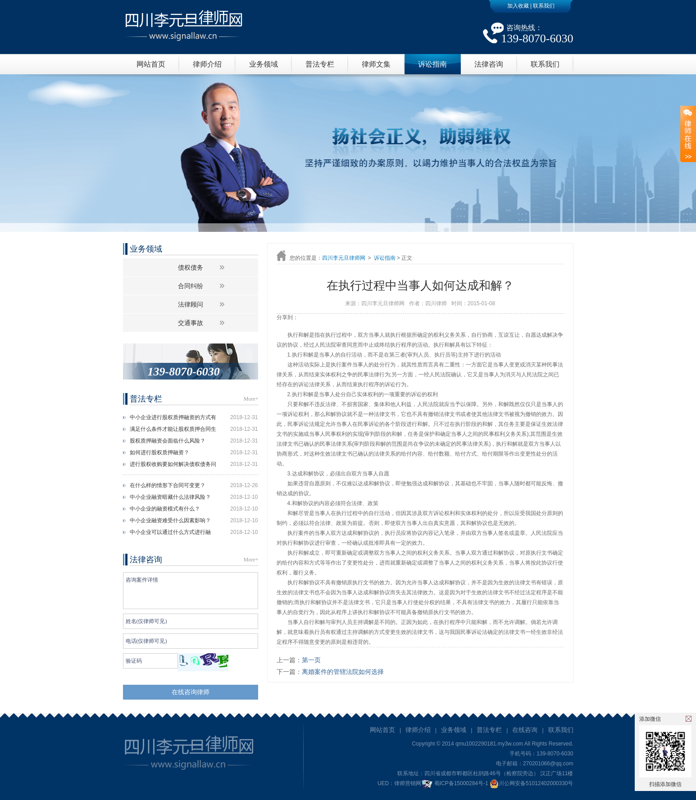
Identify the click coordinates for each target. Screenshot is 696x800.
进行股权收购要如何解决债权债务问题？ (173, 465)
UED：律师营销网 (399, 783)
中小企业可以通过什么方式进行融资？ (170, 533)
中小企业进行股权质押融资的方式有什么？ (173, 418)
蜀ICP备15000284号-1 (461, 783)
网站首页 (150, 64)
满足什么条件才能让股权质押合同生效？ (173, 430)
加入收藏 (518, 6)
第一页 (311, 660)
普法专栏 (319, 64)
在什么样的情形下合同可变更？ (167, 485)
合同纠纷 (190, 285)
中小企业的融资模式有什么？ (165, 509)
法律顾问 (190, 304)
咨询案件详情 (190, 590)
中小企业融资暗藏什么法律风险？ (170, 497)
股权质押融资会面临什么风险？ (167, 441)
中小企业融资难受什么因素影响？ (170, 520)
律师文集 (376, 64)
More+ (251, 399)
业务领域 (263, 64)
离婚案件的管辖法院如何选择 (343, 671)
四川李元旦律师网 (343, 258)
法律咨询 (488, 64)
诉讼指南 (432, 64)
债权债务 (190, 267)
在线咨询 (524, 729)
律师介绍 (207, 64)
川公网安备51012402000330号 (531, 783)
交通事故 (190, 322)
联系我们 (544, 6)
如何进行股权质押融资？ (159, 452)
